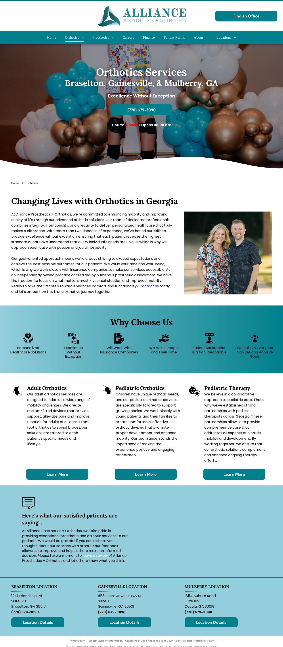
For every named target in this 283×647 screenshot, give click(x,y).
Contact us (149, 286)
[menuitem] (52, 37)
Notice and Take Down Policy (164, 640)
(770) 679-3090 (25, 612)
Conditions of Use (135, 640)
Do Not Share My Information (106, 640)
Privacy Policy (77, 640)
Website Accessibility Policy (198, 640)
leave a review (95, 555)
